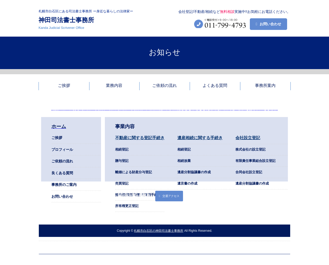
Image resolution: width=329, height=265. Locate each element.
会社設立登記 (247, 138)
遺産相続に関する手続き (200, 138)
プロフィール (62, 149)
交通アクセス (170, 195)
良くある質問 (62, 173)
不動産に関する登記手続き (139, 138)
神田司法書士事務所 (66, 19)
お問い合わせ (270, 24)
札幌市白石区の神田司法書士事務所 (158, 231)
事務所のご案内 (64, 185)
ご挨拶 (56, 138)
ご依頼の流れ (62, 161)
